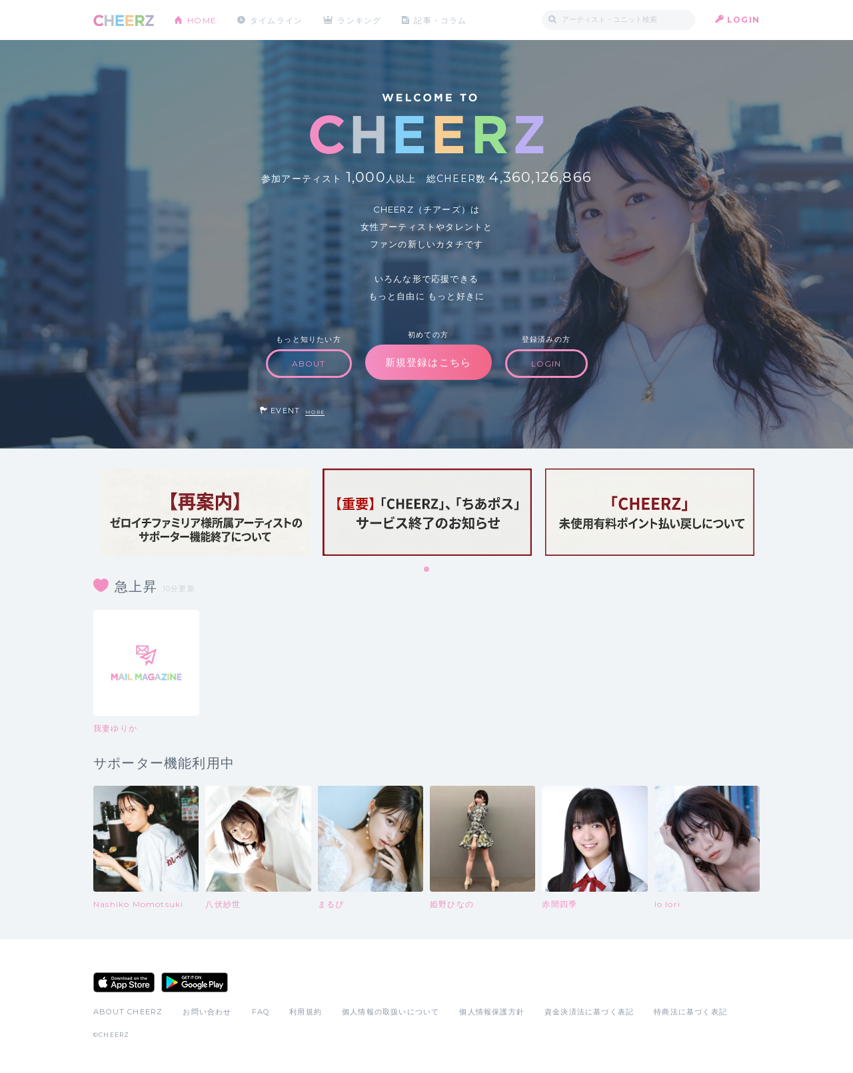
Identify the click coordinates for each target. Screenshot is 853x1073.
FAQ (261, 1011)
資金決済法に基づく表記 (589, 1011)
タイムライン (276, 20)
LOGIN (743, 20)
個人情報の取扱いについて (390, 1011)
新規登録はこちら (428, 362)
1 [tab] (427, 569)
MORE (315, 412)
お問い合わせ (207, 1011)
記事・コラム (441, 20)
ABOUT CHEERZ (128, 1011)
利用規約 (305, 1011)
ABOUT (309, 364)
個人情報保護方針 (491, 1011)
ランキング (361, 20)
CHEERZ (123, 20)
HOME (202, 20)
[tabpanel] (204, 512)
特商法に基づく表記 (690, 1011)
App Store (124, 982)
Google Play (194, 982)
